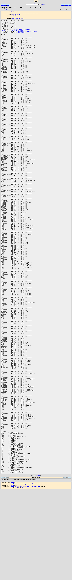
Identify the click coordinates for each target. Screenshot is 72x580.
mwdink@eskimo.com (16, 14)
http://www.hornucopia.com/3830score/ (22, 31)
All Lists (37, 3)
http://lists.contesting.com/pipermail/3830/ (12, 32)
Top (34, 3)
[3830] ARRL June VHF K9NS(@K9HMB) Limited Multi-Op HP (25, 574)
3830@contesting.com (16, 11)
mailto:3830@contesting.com (18, 18)
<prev (2, 5)
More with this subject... (36, 566)
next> (8, 5)
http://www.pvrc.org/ (20, 35)
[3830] (12, 573)
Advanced (44, 4)
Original (68, 9)
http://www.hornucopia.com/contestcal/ (27, 33)
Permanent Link (63, 9)
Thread (66, 5)
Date (5, 5)
